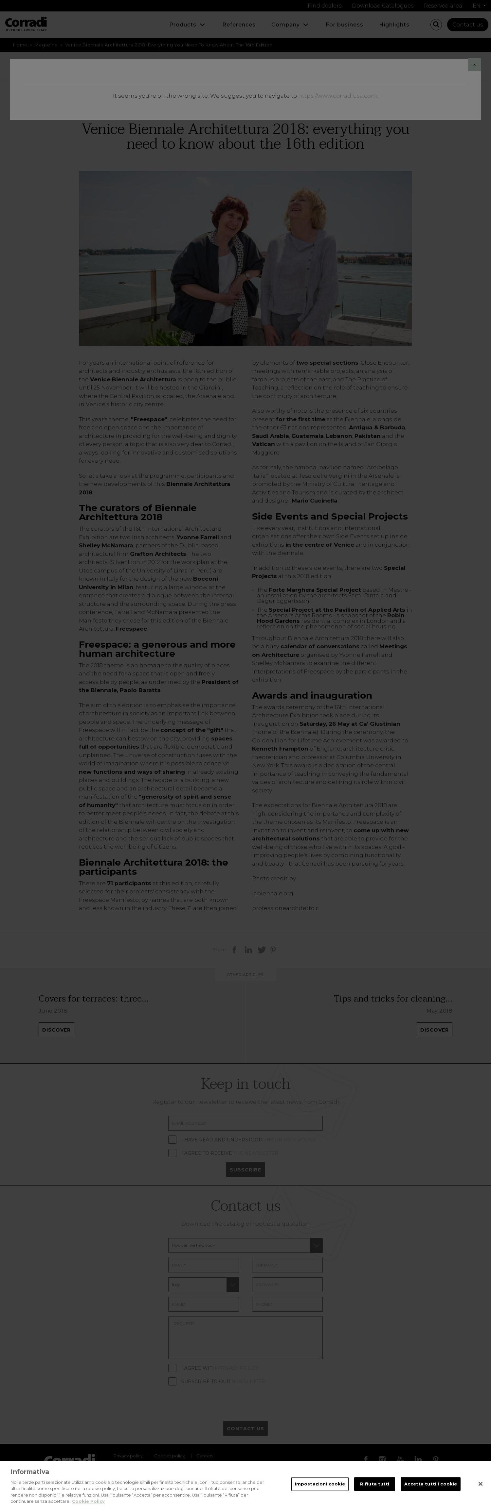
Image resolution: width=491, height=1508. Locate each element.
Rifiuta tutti (375, 1489)
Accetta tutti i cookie (430, 1489)
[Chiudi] (480, 1489)
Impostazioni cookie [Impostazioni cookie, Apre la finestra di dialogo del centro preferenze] (320, 1489)
